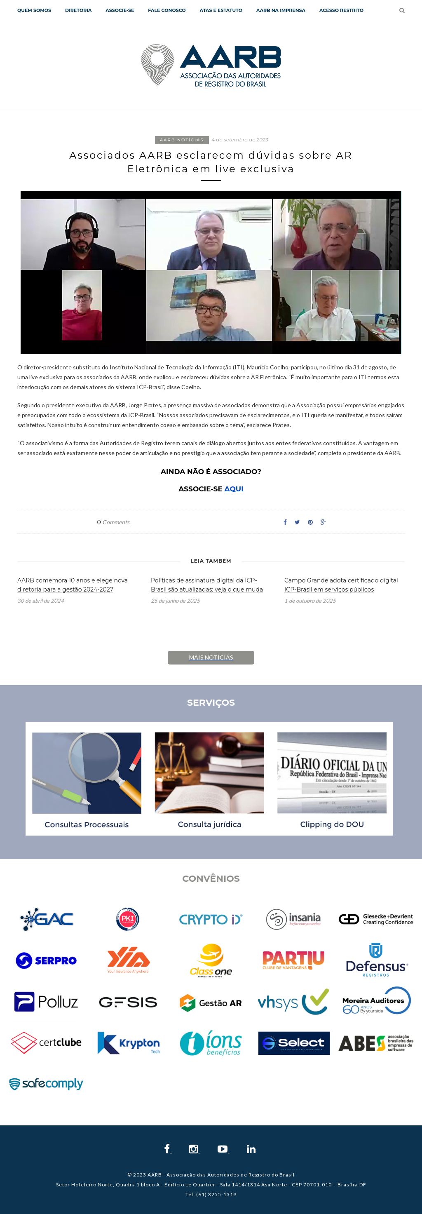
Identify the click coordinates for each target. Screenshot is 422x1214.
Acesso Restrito (341, 10)
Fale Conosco (166, 10)
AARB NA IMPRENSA (280, 10)
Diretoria (78, 10)
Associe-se (120, 10)
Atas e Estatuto (221, 10)
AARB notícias (182, 140)
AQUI (234, 489)
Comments (113, 522)
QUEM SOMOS (34, 10)
